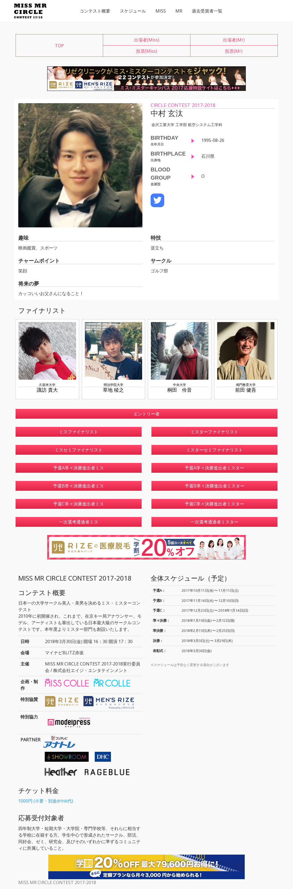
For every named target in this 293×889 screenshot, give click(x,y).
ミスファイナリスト (78, 432)
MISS (161, 11)
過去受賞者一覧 (207, 11)
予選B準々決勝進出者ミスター (214, 486)
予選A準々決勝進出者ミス (78, 468)
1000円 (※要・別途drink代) (45, 801)
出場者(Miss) (146, 40)
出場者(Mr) (234, 40)
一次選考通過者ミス (78, 522)
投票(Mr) (234, 51)
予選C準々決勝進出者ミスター (214, 504)
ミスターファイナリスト (214, 432)
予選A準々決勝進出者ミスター (214, 468)
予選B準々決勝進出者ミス (78, 486)
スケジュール (133, 11)
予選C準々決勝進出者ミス (78, 504)
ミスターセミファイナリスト (214, 450)
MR (178, 11)
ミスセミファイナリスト (79, 450)
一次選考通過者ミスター (214, 522)
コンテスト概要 (95, 11)
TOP (59, 46)
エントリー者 (146, 414)
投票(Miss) (146, 51)
